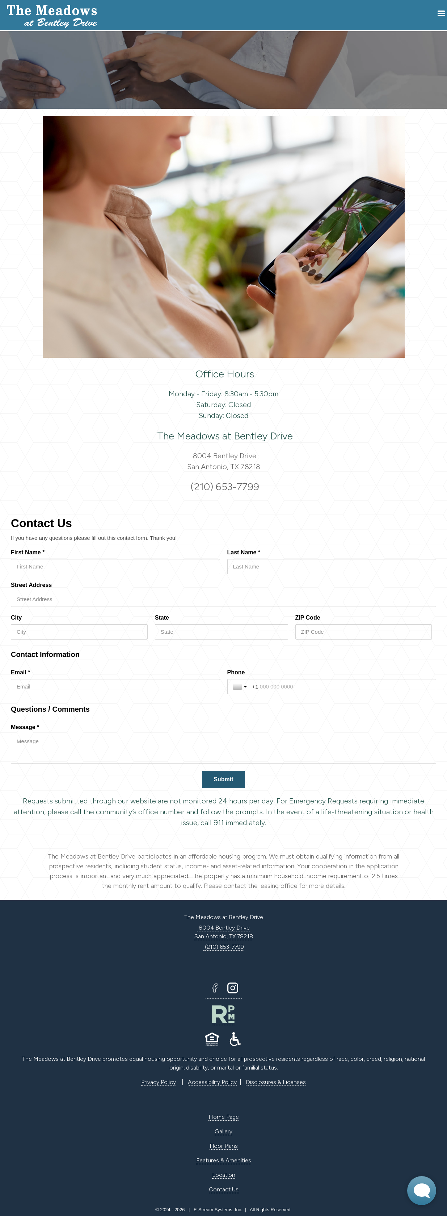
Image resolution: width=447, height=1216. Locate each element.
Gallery (223, 1131)
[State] (221, 632)
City (16, 618)
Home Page (223, 1116)
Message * (25, 727)
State (162, 618)
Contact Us (224, 1189)
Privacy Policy (158, 1082)
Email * (20, 672)
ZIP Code (307, 618)
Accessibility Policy (212, 1082)
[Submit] (223, 779)
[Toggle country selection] (240, 686)
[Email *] (115, 686)
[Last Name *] (332, 566)
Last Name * (244, 552)
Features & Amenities (223, 1160)
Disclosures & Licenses (276, 1082)
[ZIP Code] (363, 632)
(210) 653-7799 (223, 486)
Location (223, 1174)
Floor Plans (224, 1145)
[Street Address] (223, 599)
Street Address (31, 585)
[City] (79, 632)
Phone (236, 672)
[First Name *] (115, 566)
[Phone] (341, 686)
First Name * (28, 552)
